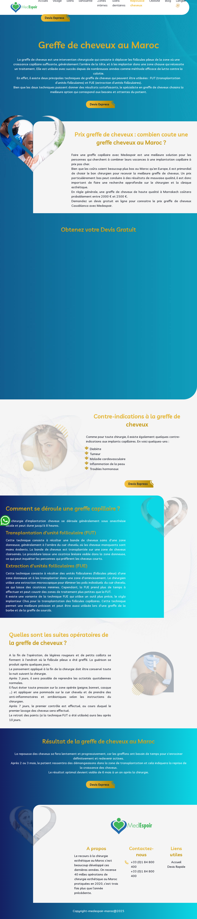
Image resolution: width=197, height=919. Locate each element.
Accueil (176, 862)
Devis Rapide (176, 867)
